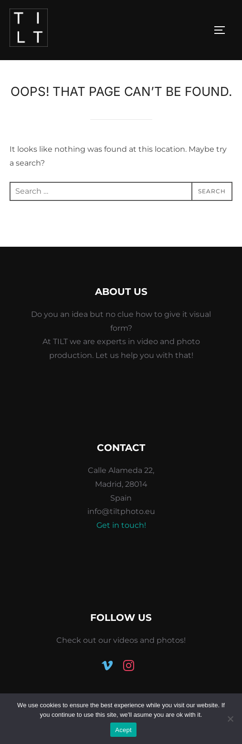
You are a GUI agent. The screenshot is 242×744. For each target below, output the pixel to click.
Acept (123, 730)
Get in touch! (121, 525)
